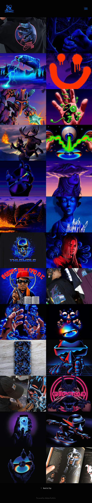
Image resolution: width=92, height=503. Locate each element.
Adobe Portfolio (50, 498)
